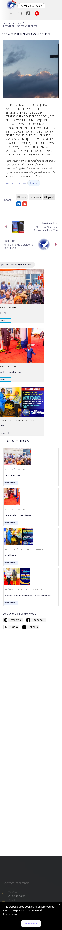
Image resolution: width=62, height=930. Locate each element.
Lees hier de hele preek (15, 183)
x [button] (59, 904)
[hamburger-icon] (11, 15)
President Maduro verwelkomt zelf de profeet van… (29, 595)
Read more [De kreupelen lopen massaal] (11, 523)
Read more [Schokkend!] (11, 563)
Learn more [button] (10, 914)
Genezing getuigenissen (15, 469)
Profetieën (18, 549)
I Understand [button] (31, 923)
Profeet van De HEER (13, 589)
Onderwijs (16, 23)
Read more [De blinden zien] (11, 483)
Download (34, 183)
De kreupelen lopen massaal (18, 515)
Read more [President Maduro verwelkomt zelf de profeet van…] (11, 603)
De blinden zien (12, 475)
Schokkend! (10, 555)
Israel (7, 549)
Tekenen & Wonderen (24, 420)
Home (4, 23)
